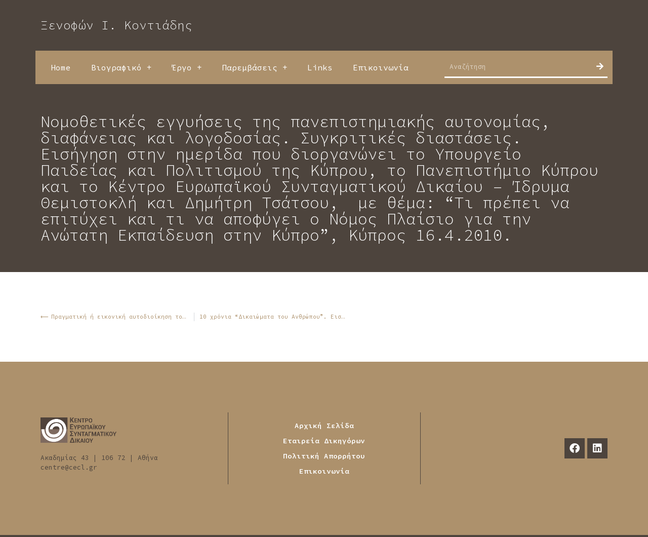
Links (320, 67)
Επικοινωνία (381, 67)
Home (61, 67)
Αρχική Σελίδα (324, 425)
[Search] (600, 66)
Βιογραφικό (121, 67)
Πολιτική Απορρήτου (324, 456)
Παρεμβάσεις (254, 67)
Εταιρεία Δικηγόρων (324, 440)
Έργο (186, 67)
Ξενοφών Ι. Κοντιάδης (116, 25)
